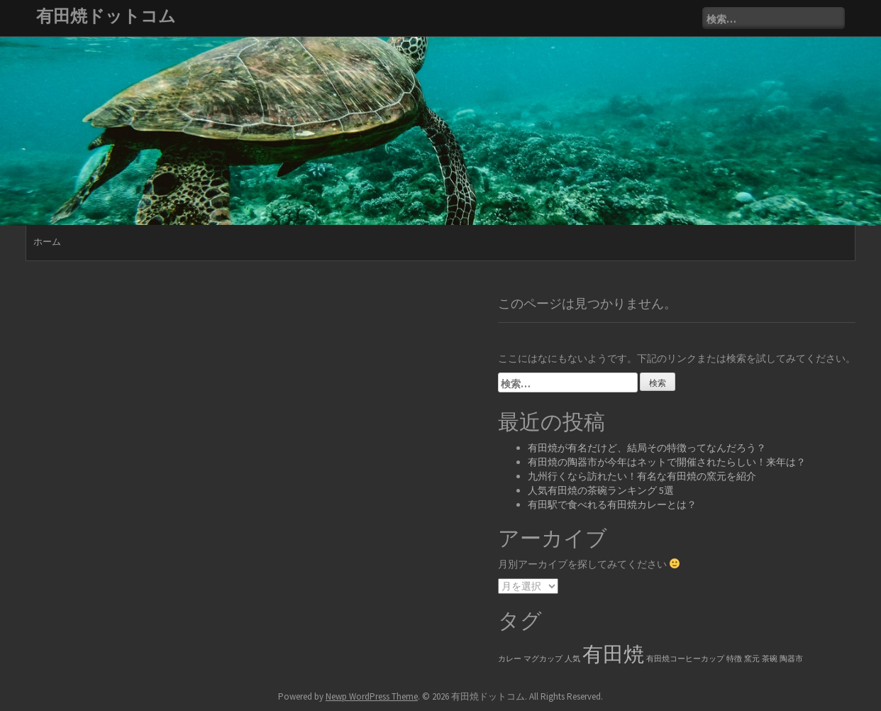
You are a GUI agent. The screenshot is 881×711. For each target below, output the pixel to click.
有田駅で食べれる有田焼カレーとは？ (612, 504)
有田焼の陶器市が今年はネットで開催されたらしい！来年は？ (667, 462)
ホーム (47, 242)
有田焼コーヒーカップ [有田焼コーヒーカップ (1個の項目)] (685, 658)
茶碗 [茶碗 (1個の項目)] (769, 658)
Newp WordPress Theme (372, 696)
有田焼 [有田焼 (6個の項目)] (613, 654)
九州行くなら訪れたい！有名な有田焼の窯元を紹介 (642, 476)
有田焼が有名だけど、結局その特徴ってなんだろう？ (647, 447)
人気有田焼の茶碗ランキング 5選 (601, 490)
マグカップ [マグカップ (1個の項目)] (543, 658)
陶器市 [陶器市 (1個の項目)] (791, 658)
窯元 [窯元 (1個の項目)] (752, 658)
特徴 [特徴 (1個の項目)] (734, 658)
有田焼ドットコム (106, 16)
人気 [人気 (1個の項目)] (572, 658)
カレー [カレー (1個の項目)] (509, 658)
